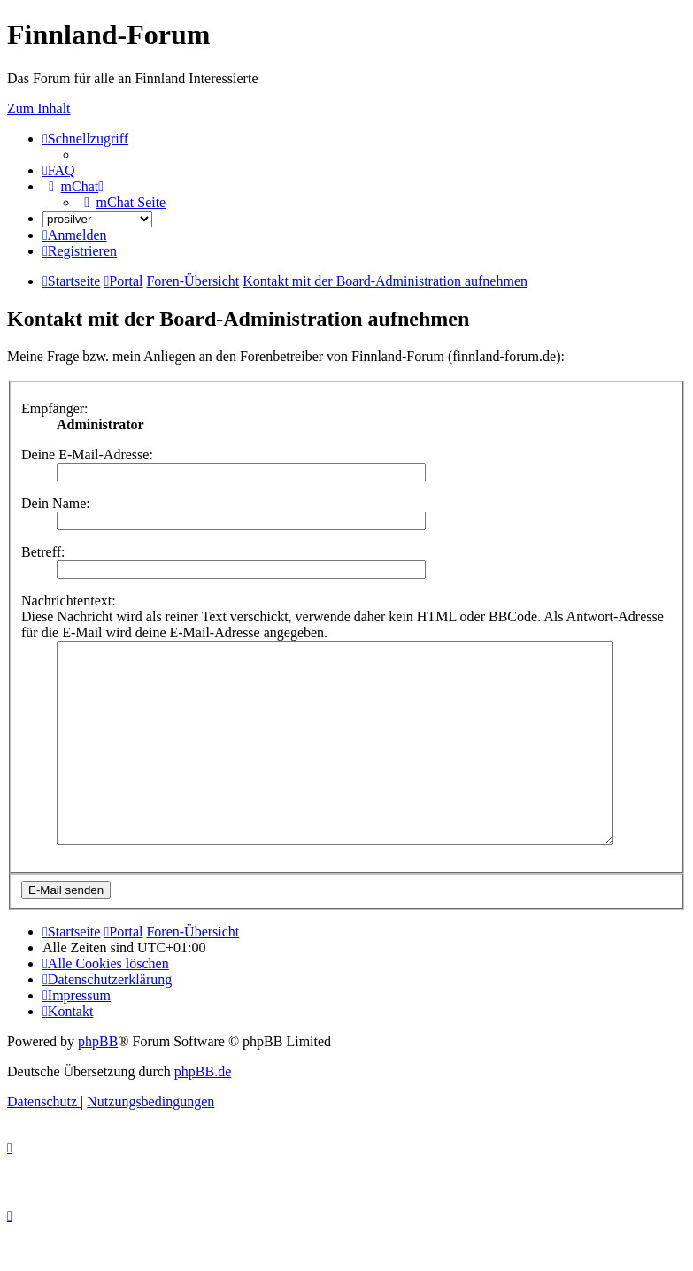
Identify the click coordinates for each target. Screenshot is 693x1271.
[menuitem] (58, 170)
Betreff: (43, 551)
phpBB (98, 1081)
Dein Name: (55, 503)
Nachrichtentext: (68, 600)
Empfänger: (55, 408)
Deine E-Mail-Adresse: (87, 454)
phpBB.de (202, 1111)
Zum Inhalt (39, 108)
